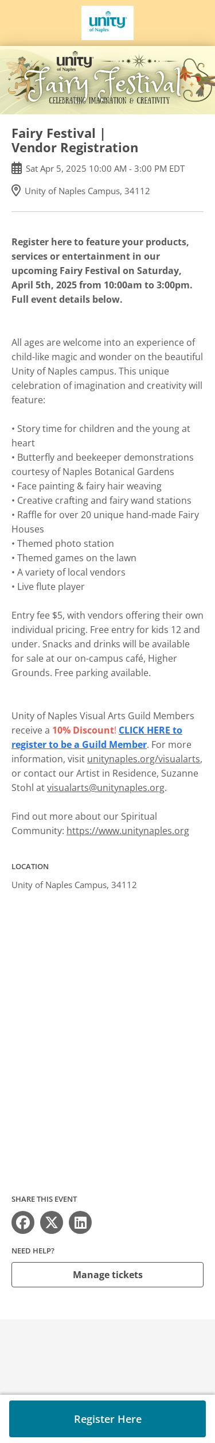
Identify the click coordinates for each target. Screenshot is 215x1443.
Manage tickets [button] (108, 1274)
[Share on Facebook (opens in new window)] (22, 1222)
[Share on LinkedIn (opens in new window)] (80, 1222)
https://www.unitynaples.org (128, 830)
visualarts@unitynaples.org (106, 787)
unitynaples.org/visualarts (143, 759)
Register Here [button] (108, 1419)
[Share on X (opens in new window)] (51, 1222)
